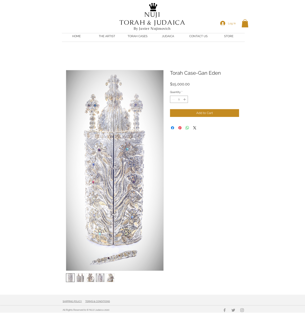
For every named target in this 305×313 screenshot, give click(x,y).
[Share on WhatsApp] (187, 127)
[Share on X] (194, 127)
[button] (245, 23)
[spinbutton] (178, 99)
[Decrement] (173, 99)
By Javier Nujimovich (153, 28)
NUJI (152, 14)
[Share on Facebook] (172, 127)
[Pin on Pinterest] (180, 127)
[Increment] (184, 99)
